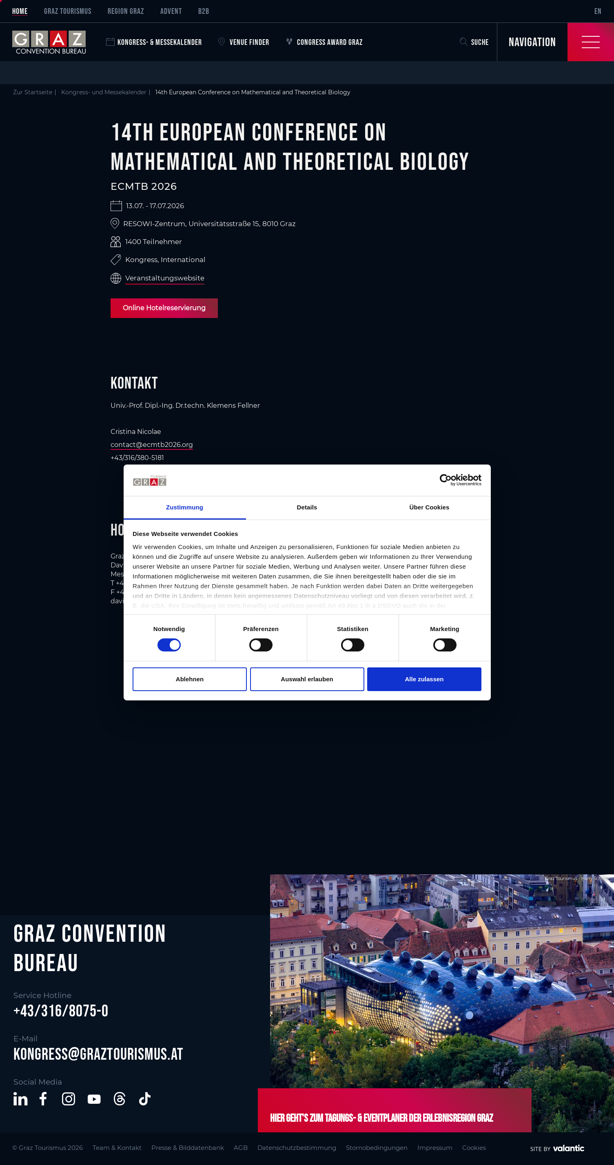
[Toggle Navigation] (555, 42)
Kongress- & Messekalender (154, 42)
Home (20, 11)
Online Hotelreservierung (164, 308)
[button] (20, 1099)
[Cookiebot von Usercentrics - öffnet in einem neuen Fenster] (445, 480)
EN (598, 11)
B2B (203, 11)
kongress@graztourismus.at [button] (98, 1054)
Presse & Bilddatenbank (187, 1148)
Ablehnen (190, 679)
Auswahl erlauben (307, 679)
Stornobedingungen (377, 1148)
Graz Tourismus (67, 11)
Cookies (474, 1148)
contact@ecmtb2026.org (152, 445)
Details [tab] (307, 507)
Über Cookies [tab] (430, 507)
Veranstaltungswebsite (164, 278)
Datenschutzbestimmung (296, 1148)
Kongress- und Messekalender (103, 92)
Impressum (434, 1148)
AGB (241, 1148)
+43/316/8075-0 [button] (61, 1011)
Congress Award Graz (324, 42)
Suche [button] (474, 42)
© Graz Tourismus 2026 (47, 1148)
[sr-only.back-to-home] (55, 42)
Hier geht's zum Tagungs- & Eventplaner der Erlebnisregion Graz (381, 1118)
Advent (171, 11)
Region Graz (126, 11)
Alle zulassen (424, 679)
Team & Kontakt (117, 1148)
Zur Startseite (32, 92)
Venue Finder (243, 42)
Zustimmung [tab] (184, 507)
